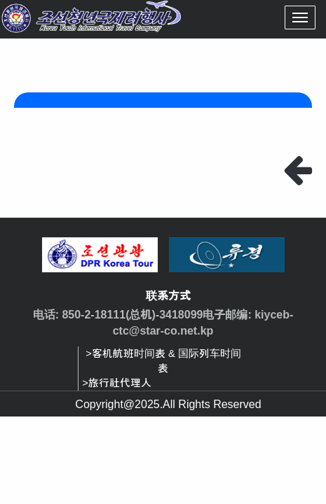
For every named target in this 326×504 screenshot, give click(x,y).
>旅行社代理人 (116, 382)
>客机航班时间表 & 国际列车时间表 (163, 361)
